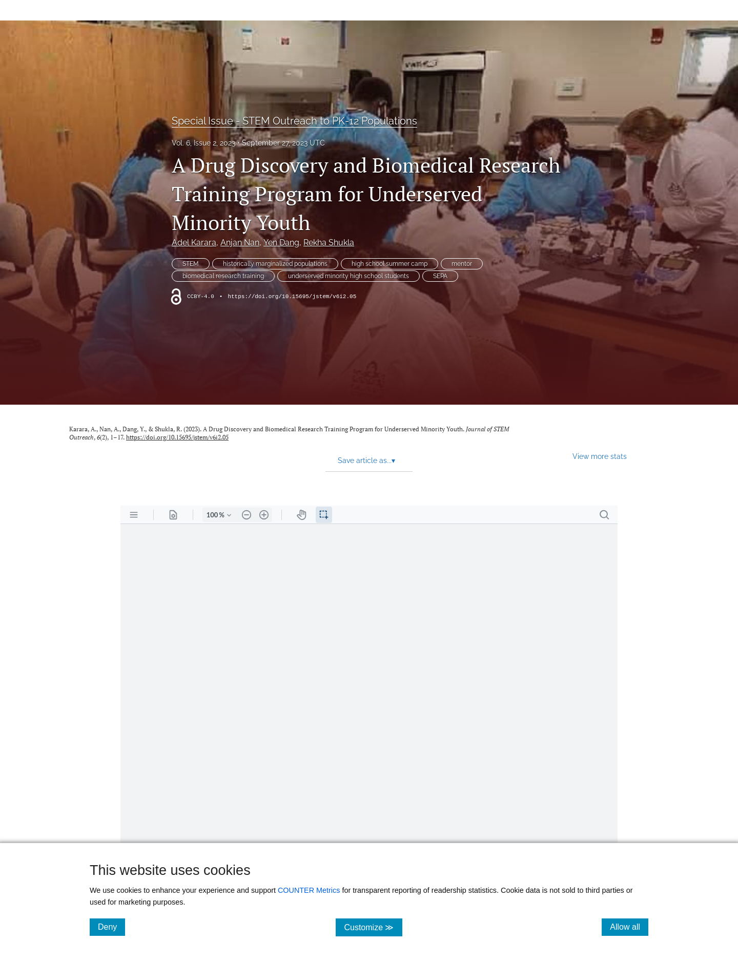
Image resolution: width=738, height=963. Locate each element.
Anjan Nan (239, 242)
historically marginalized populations (275, 263)
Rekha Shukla (328, 242)
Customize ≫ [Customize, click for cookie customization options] (373, 927)
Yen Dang (281, 242)
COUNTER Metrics (309, 890)
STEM (190, 263)
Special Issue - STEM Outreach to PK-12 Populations (294, 121)
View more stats (599, 456)
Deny (111, 926)
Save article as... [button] (366, 460)
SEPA (440, 276)
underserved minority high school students (348, 276)
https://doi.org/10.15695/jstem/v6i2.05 (292, 297)
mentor (462, 263)
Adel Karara (194, 242)
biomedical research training (223, 276)
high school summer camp (389, 263)
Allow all (629, 926)
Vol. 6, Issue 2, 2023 (203, 143)
